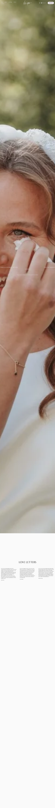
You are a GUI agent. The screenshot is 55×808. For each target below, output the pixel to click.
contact (2, 3)
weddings (10, 2)
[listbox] (44, 3)
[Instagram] (39, 2)
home (2, 2)
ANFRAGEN (51, 2)
